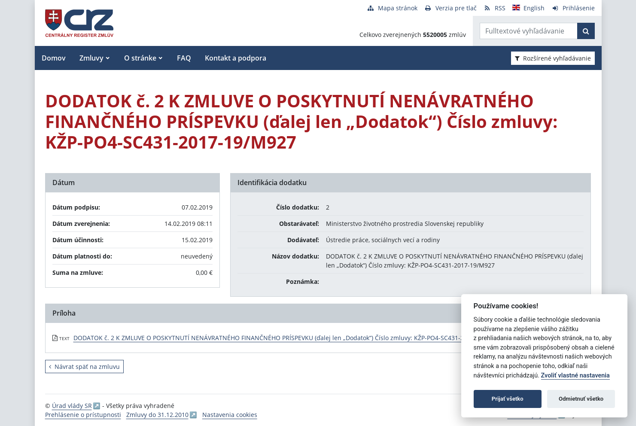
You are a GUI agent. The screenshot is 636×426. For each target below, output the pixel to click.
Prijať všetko (507, 399)
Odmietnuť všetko (581, 399)
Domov (54, 58)
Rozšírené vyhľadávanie (553, 58)
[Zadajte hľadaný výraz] (529, 31)
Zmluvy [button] (91, 58)
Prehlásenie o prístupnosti (83, 415)
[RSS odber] (494, 8)
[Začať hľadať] (586, 31)
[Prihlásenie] (573, 8)
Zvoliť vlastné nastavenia (575, 375)
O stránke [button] (140, 58)
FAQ (184, 58)
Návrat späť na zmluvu (84, 366)
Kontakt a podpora (235, 58)
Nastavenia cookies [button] (229, 415)
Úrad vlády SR (72, 406)
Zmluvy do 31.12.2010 (157, 415)
